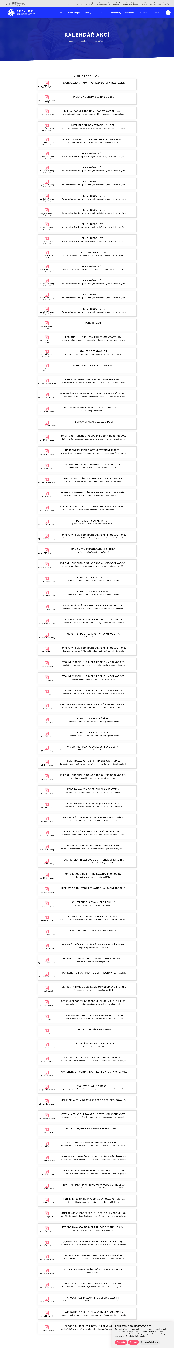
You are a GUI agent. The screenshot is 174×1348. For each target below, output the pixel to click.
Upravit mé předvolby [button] (149, 1342)
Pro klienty (129, 13)
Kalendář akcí (99, 41)
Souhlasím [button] (121, 1342)
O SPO (101, 13)
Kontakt (143, 13)
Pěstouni (157, 13)
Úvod (60, 13)
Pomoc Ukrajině (73, 13)
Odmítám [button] (133, 1342)
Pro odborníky (115, 13)
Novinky (87, 13)
